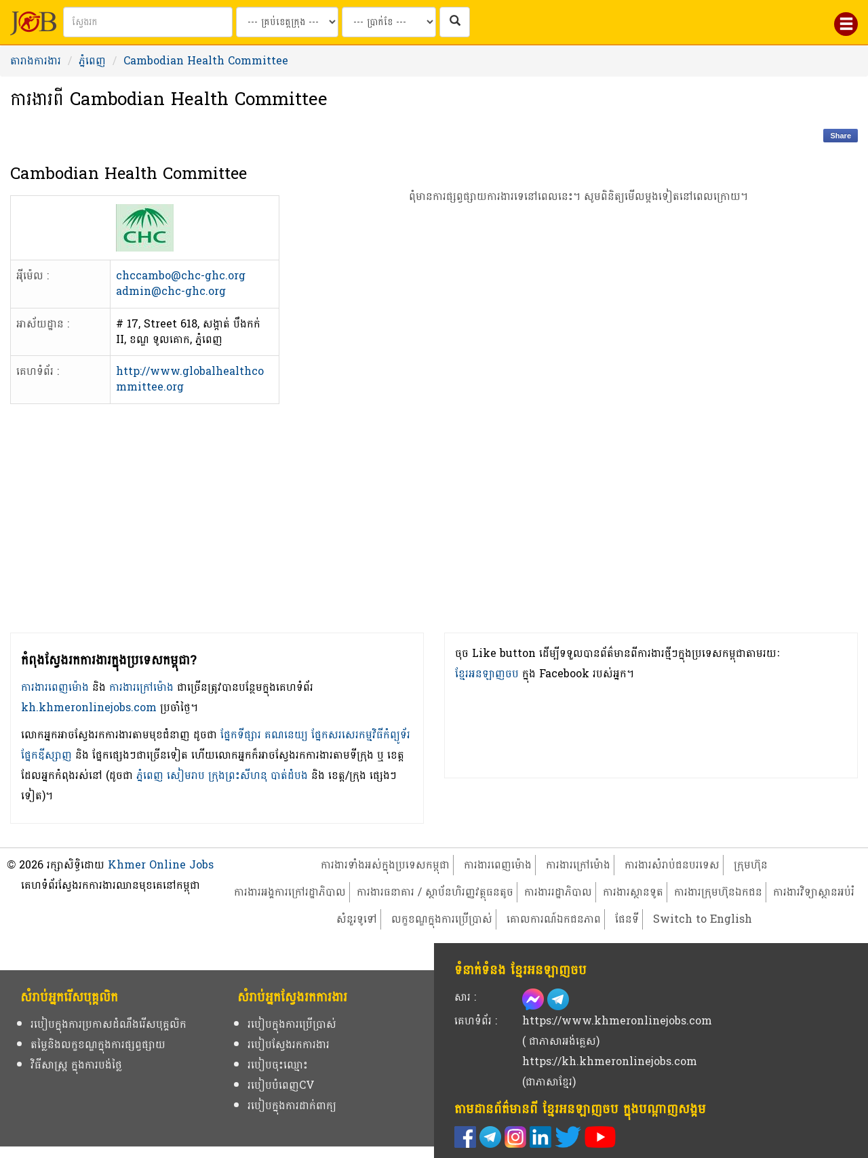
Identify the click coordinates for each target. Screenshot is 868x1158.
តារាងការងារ (35, 61)
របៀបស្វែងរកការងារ (289, 1044)
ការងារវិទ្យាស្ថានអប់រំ (813, 892)
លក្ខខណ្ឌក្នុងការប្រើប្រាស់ (441, 919)
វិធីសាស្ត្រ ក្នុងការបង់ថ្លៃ (76, 1065)
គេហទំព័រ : (475, 1021)
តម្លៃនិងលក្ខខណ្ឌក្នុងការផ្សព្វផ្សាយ (98, 1044)
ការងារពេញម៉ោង (55, 687)
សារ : (465, 997)
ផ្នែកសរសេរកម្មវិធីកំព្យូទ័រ (360, 734)
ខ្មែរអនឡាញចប (487, 673)
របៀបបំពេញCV (281, 1085)
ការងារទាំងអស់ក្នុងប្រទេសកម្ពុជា (385, 865)
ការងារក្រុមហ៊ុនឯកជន (718, 892)
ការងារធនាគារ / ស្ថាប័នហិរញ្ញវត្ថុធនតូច (435, 892)
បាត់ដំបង (289, 775)
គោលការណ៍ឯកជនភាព (554, 919)
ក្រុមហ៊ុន (751, 865)
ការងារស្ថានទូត (633, 892)
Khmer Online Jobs (161, 865)
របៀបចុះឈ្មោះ (278, 1065)
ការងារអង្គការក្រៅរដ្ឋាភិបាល (290, 892)
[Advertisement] (579, 442)
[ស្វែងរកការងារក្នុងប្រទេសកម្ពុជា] (454, 22)
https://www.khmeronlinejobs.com (617, 1021)
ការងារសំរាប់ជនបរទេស (672, 865)
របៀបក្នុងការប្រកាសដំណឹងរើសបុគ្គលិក (108, 1024)
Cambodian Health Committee (205, 61)
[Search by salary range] (389, 22)
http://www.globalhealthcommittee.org (190, 379)
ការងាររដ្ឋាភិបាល (558, 892)
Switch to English (702, 919)
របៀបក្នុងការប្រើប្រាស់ (292, 1024)
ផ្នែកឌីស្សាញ (46, 755)
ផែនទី (627, 919)
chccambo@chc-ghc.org (180, 275)
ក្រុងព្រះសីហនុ (237, 775)
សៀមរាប (186, 775)
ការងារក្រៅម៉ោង (141, 687)
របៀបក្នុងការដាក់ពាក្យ (292, 1105)
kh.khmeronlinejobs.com (89, 707)
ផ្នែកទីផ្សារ (240, 734)
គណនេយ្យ (286, 734)
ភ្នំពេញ (92, 61)
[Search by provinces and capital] (287, 22)
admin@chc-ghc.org (171, 291)
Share (840, 136)
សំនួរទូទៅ (356, 919)
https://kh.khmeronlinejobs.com (609, 1061)
